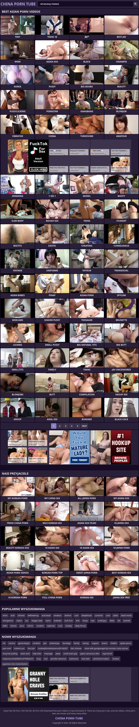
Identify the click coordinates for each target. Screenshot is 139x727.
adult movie (126, 615)
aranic (104, 643)
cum (76, 615)
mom (5, 615)
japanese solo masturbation (15, 664)
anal (13, 615)
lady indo (37, 653)
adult (115, 615)
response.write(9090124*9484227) (18, 658)
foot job (31, 648)
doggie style (36, 620)
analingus (102, 620)
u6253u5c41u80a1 (101, 658)
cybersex (51, 625)
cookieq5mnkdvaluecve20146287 (53, 648)
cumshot (99, 615)
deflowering (33, 615)
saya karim (107, 653)
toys (93, 620)
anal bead (46, 615)
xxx (26, 620)
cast (45, 658)
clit (119, 620)
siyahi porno (125, 643)
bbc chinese (76, 648)
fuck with (86, 658)
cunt (60, 625)
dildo (112, 620)
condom (40, 625)
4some (13, 625)
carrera (12, 643)
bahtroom (73, 658)
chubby (68, 625)
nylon (48, 620)
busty (85, 620)
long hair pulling (10, 653)
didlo (5, 625)
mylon (19, 620)
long (39, 658)
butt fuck (69, 620)
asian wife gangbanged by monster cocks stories (106, 648)
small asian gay (70, 653)
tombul (116, 658)
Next (84, 426)
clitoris (30, 625)
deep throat (80, 625)
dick (77, 620)
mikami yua (19, 648)
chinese (21, 615)
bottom (68, 615)
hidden (114, 643)
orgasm (95, 643)
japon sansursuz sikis (89, 653)
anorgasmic (8, 620)
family (76, 643)
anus (22, 625)
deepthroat (87, 615)
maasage (48, 653)
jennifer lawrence (58, 658)
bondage (67, 643)
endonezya (54, 643)
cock (108, 615)
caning (86, 643)
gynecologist (24, 643)
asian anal (25, 653)
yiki (44, 643)
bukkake (57, 620)
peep (58, 653)
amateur (57, 615)
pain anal (7, 648)
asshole (126, 620)
